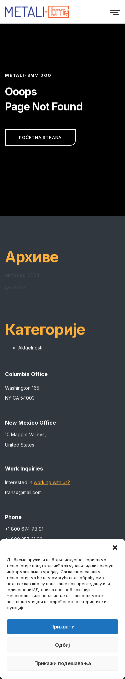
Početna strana (40, 137)
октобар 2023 (22, 275)
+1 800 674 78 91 (24, 529)
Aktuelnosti (30, 347)
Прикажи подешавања (62, 663)
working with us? (52, 482)
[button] (115, 547)
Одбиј (62, 645)
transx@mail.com (23, 492)
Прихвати (62, 626)
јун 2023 (15, 287)
